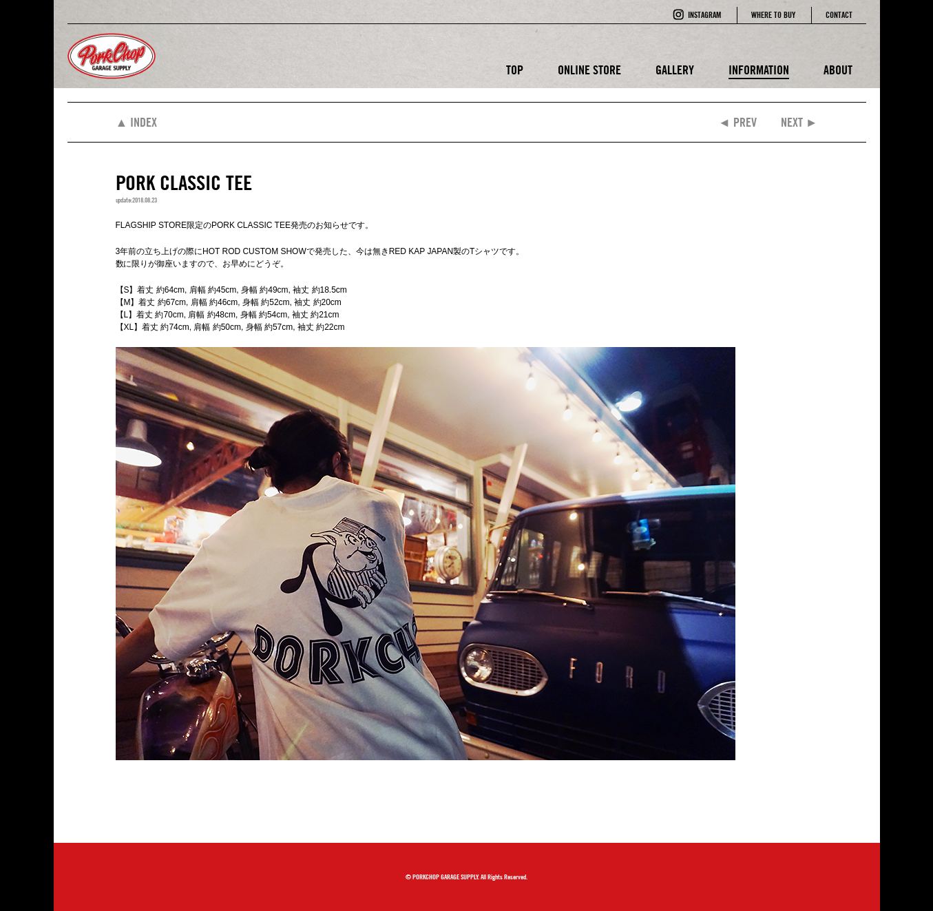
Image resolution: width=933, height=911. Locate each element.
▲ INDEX (137, 122)
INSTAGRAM (704, 15)
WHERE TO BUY (773, 15)
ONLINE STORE (589, 70)
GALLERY (675, 70)
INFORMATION (758, 70)
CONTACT (839, 15)
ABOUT (838, 70)
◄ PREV (737, 122)
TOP (514, 70)
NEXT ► (799, 122)
